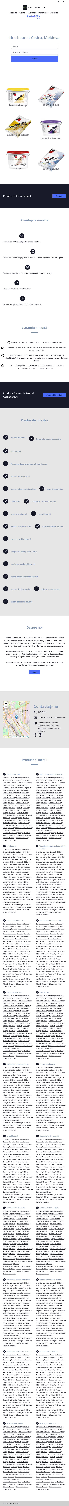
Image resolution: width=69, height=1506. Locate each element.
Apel (34, 672)
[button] (16, 717)
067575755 (42, 712)
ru (63, 1)
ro (58, 1)
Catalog (59, 196)
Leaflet (15, 737)
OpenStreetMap (24, 737)
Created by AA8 (14, 1503)
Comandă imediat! (54, 395)
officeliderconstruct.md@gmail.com (52, 717)
